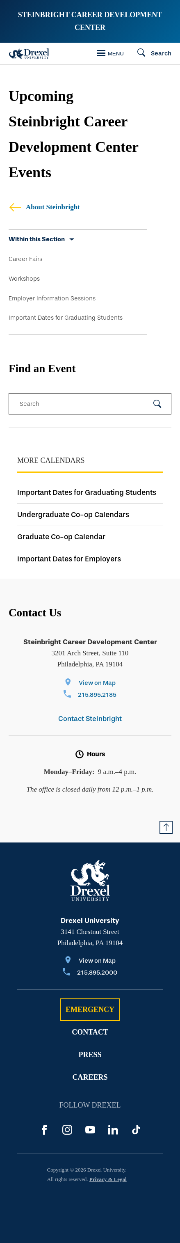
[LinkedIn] (113, 1130)
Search (29, 403)
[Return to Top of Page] (166, 827)
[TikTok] (136, 1130)
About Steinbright (44, 207)
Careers (89, 1077)
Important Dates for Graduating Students (66, 317)
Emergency (90, 1009)
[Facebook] (44, 1130)
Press (89, 1055)
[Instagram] (67, 1130)
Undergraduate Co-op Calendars (73, 514)
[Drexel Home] (29, 53)
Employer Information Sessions (52, 298)
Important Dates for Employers (69, 558)
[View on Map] (90, 683)
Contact (90, 1032)
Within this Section (37, 239)
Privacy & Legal (108, 1179)
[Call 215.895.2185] (90, 695)
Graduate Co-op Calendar (61, 536)
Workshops (24, 278)
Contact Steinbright (90, 718)
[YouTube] (90, 1130)
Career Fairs (25, 259)
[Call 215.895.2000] (90, 973)
